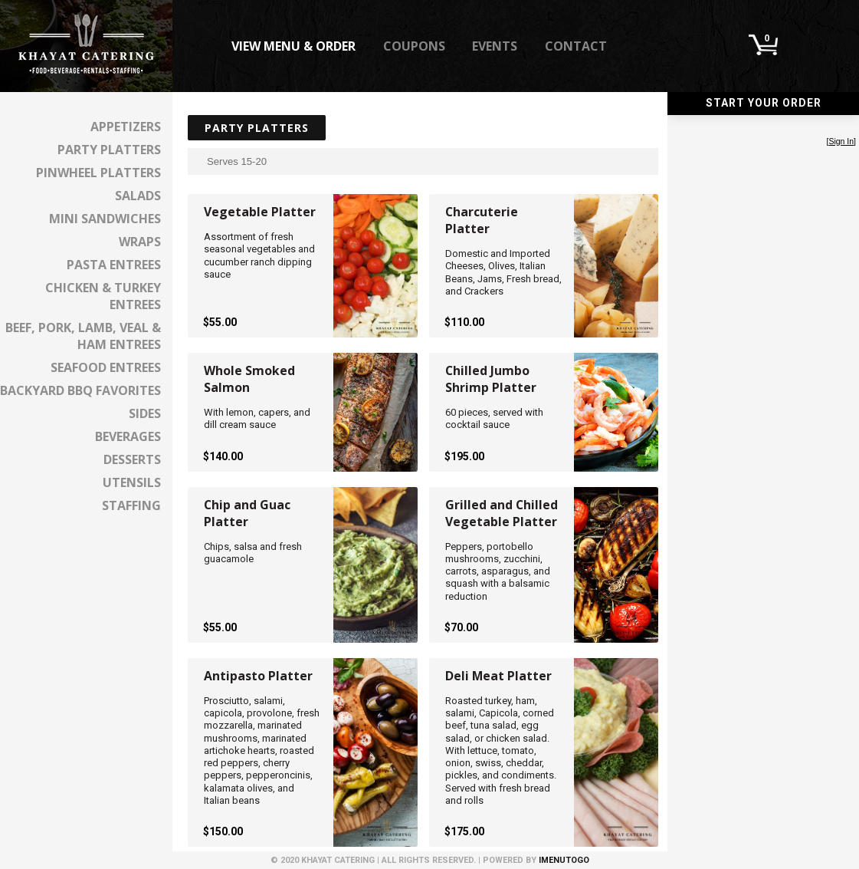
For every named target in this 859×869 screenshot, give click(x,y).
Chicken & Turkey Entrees (103, 296)
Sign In (841, 141)
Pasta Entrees (114, 264)
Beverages (128, 436)
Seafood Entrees (106, 367)
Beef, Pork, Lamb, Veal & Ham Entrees (83, 336)
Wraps (140, 241)
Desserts (132, 459)
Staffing (131, 505)
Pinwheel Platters (98, 172)
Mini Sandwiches (105, 218)
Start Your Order (763, 103)
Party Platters (109, 149)
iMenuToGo (564, 860)
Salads (138, 195)
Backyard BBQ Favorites (80, 390)
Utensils (132, 482)
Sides (145, 413)
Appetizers (125, 126)
